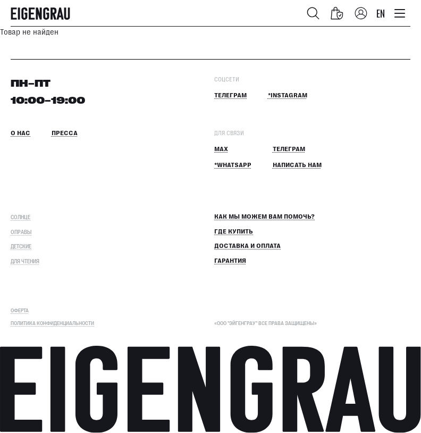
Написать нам (297, 165)
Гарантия (230, 260)
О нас (20, 133)
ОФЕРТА (20, 310)
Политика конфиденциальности (52, 323)
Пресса (65, 133)
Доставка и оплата (247, 246)
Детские (21, 246)
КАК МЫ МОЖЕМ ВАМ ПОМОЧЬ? (264, 216)
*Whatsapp (232, 165)
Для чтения (25, 260)
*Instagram (287, 95)
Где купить (233, 231)
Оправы (21, 231)
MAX (221, 149)
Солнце (20, 216)
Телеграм (230, 95)
